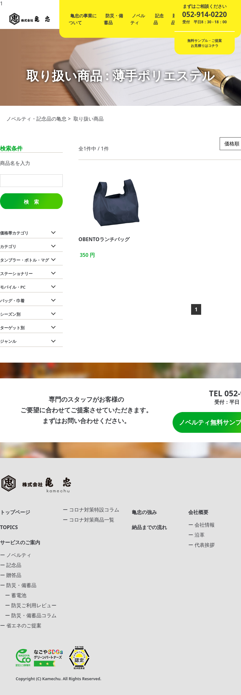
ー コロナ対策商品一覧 (88, 519)
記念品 (158, 19)
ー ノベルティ (15, 554)
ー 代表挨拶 (201, 544)
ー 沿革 (196, 534)
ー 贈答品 (10, 575)
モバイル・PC (12, 287)
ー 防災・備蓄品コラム (28, 615)
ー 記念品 (10, 565)
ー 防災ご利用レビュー (28, 605)
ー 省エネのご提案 (20, 625)
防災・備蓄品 (113, 19)
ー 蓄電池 (13, 595)
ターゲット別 (12, 328)
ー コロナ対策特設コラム (91, 509)
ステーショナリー (16, 273)
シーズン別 (10, 314)
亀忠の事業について (83, 19)
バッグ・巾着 (12, 300)
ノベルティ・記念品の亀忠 (36, 118)
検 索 (31, 202)
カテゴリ (8, 246)
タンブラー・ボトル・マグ (24, 260)
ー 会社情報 (201, 524)
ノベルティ (137, 19)
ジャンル (8, 341)
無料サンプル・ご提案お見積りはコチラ (204, 43)
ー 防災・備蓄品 (18, 585)
